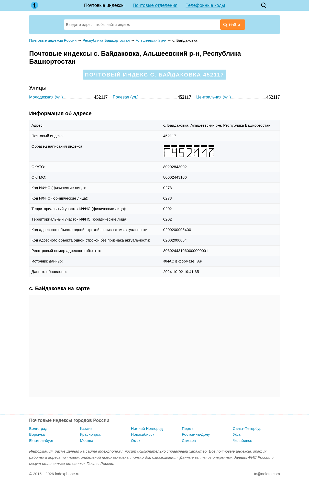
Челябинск (242, 440)
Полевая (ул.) (126, 97)
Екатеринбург (41, 440)
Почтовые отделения (155, 5)
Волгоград (38, 428)
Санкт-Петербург (248, 428)
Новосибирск (142, 434)
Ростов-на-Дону (196, 434)
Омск (135, 440)
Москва (86, 440)
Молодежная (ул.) (46, 97)
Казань (86, 428)
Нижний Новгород (147, 428)
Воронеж (37, 434)
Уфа (236, 434)
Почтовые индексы (104, 5)
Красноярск (90, 434)
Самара (189, 440)
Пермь (188, 428)
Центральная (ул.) (213, 97)
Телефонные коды (205, 5)
